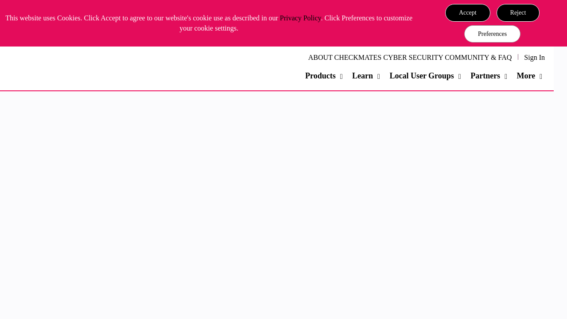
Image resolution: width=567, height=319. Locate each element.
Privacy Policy (300, 18)
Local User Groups (421, 75)
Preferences (492, 34)
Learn (362, 75)
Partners (485, 75)
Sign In (534, 57)
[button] (467, 13)
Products (320, 75)
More (526, 75)
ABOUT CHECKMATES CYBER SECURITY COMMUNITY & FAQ (410, 57)
